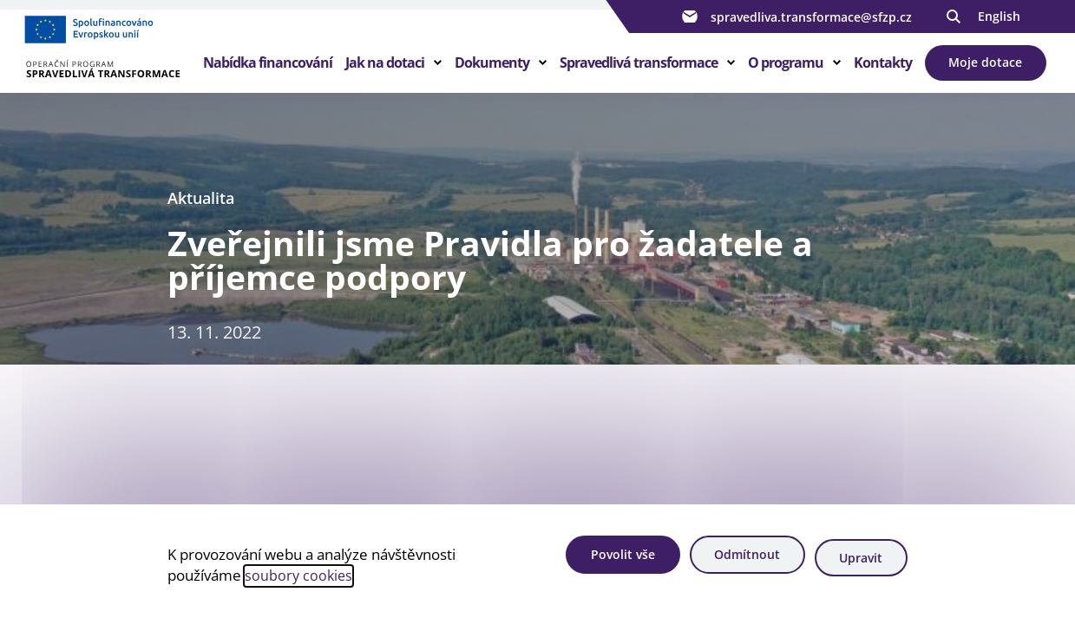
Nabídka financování (267, 72)
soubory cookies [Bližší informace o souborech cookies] (300, 578)
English (999, 16)
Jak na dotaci (384, 72)
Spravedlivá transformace (639, 72)
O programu (785, 72)
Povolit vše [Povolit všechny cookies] (604, 560)
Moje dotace (985, 72)
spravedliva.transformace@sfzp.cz (795, 16)
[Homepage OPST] (116, 62)
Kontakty (883, 72)
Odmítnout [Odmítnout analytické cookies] (737, 560)
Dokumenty (492, 72)
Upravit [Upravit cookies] (860, 560)
